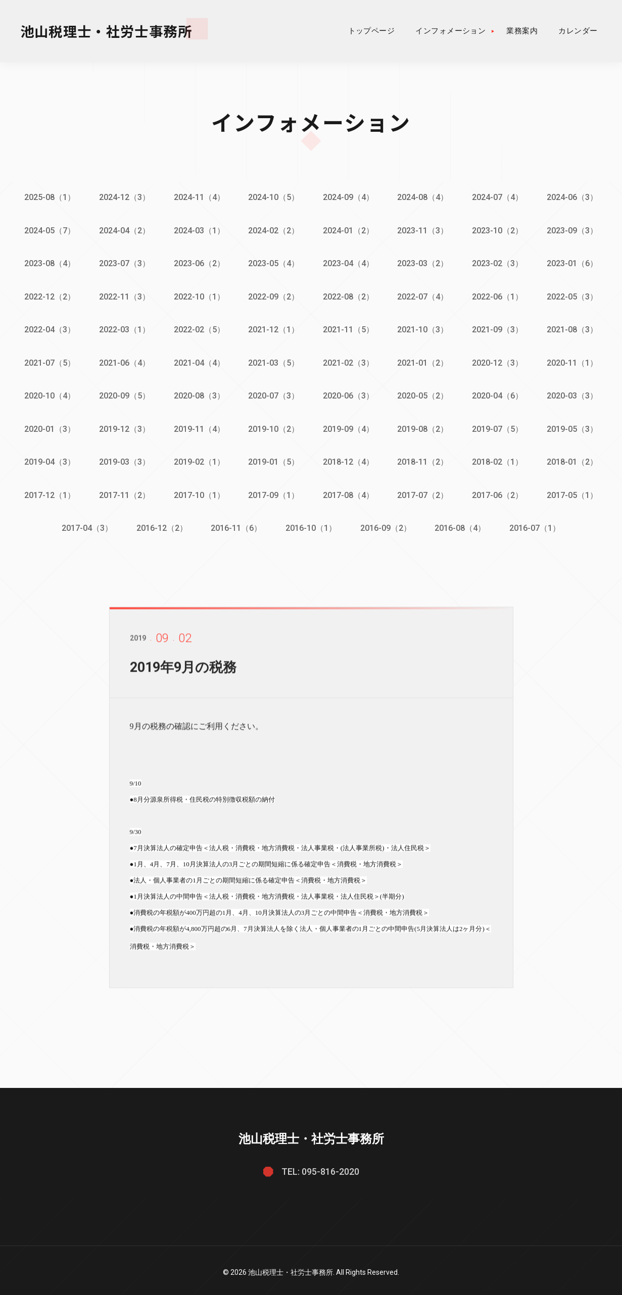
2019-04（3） (47, 459)
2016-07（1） (536, 524)
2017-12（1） (47, 491)
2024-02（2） (273, 230)
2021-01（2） (424, 361)
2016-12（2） (160, 524)
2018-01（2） (574, 459)
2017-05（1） (574, 491)
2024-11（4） (198, 197)
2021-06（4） (123, 361)
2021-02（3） (348, 361)
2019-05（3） (574, 426)
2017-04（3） (85, 524)
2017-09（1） (273, 491)
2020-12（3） (499, 361)
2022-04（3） (47, 328)
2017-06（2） (499, 491)
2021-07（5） (47, 361)
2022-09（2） (273, 295)
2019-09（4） (348, 426)
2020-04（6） (499, 394)
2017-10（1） (198, 491)
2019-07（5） (499, 426)
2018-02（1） (499, 459)
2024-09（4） (348, 197)
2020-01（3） (47, 426)
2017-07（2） (424, 491)
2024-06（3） (574, 197)
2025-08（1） (47, 197)
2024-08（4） (424, 197)
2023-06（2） (198, 263)
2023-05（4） (273, 263)
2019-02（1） (198, 459)
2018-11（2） (424, 459)
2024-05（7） (47, 230)
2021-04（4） (198, 361)
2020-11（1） (574, 361)
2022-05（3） (574, 295)
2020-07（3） (273, 394)
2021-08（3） (574, 328)
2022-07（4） (424, 295)
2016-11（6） (235, 524)
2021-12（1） (273, 328)
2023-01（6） (574, 263)
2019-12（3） (123, 426)
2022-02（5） (198, 328)
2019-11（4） (198, 426)
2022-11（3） (123, 295)
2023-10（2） (499, 230)
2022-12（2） (47, 295)
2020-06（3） (348, 394)
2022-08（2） (348, 295)
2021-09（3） (499, 328)
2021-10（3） (424, 328)
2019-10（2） (273, 426)
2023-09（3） (574, 230)
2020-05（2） (424, 394)
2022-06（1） (499, 295)
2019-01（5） (273, 459)
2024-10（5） (273, 197)
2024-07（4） (499, 197)
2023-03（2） (424, 263)
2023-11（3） (424, 230)
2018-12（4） (348, 459)
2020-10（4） (47, 394)
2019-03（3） (123, 459)
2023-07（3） (123, 263)
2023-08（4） (47, 263)
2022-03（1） (123, 328)
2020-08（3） (198, 394)
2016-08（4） (461, 524)
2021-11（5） (348, 328)
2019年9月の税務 (186, 670)
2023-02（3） (499, 263)
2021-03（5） (273, 361)
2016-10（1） (311, 524)
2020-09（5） (123, 394)
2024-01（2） (348, 230)
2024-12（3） (123, 197)
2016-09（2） (386, 524)
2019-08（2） (424, 426)
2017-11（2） (123, 491)
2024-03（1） (198, 230)
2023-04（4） (348, 263)
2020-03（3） (574, 394)
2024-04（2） (123, 230)
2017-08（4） (348, 491)
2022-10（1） (198, 295)
